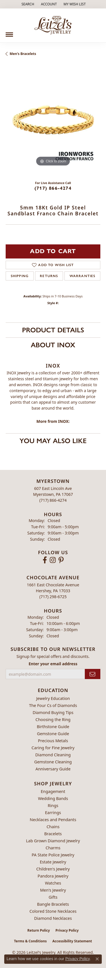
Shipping (20, 276)
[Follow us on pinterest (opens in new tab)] (61, 560)
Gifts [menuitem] (53, 897)
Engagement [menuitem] (53, 791)
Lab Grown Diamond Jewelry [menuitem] (53, 840)
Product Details (53, 330)
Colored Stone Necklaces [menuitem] (53, 911)
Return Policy (38, 930)
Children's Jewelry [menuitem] (53, 869)
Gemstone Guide (53, 733)
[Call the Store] (53, 500)
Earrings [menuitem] (53, 812)
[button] (27, 4)
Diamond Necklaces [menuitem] (53, 918)
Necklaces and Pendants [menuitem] (53, 819)
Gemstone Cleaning (53, 761)
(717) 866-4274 (53, 188)
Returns (49, 276)
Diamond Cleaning (53, 754)
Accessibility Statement (72, 941)
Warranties (83, 276)
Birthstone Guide (53, 726)
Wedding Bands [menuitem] (53, 798)
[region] (53, 120)
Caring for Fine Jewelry (53, 747)
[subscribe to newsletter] (92, 674)
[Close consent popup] (97, 959)
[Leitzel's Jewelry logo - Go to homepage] (53, 25)
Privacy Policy (67, 930)
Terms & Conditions (30, 941)
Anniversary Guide (52, 769)
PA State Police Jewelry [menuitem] (53, 855)
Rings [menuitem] (53, 805)
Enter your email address (53, 663)
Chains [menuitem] (53, 826)
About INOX (53, 345)
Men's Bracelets (23, 53)
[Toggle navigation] (9, 32)
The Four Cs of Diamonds (53, 705)
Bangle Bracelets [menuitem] (53, 904)
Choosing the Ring (53, 719)
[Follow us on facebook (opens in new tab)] (45, 560)
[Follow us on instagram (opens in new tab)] (53, 560)
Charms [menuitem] (53, 847)
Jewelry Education (53, 698)
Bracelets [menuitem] (53, 833)
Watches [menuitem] (53, 883)
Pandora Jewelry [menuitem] (53, 876)
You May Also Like (53, 441)
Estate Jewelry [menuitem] (53, 862)
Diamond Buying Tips (53, 712)
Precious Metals (53, 740)
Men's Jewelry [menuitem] (53, 890)
